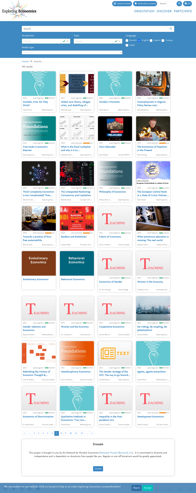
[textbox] (72, 52)
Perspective (28, 35)
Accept (147, 488)
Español (157, 40)
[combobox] (72, 52)
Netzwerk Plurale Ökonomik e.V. (116, 453)
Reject (136, 488)
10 (71, 433)
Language (131, 35)
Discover (164, 11)
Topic (76, 35)
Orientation (144, 11)
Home (25, 61)
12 (82, 433)
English (145, 40)
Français (169, 40)
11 (76, 433)
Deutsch (133, 40)
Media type (28, 47)
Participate (183, 11)
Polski (132, 45)
